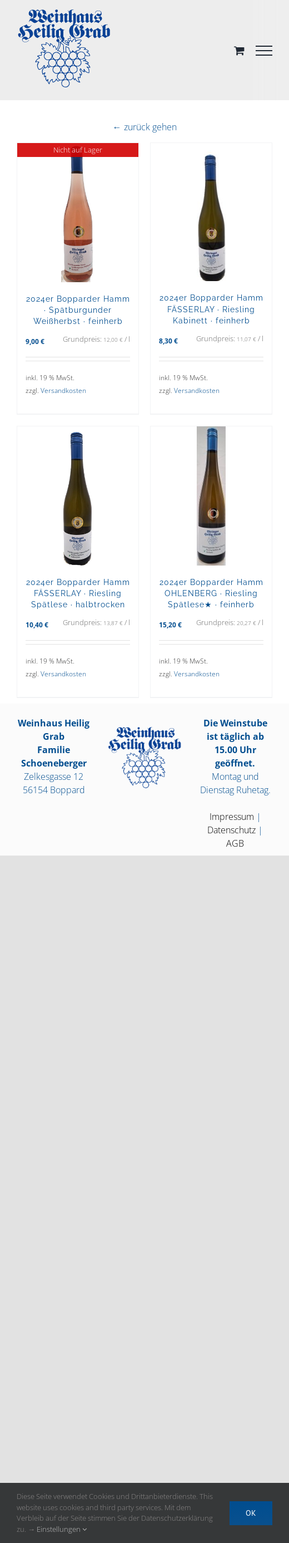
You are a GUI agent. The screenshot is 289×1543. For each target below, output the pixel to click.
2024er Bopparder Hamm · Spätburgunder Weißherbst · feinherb (78, 310)
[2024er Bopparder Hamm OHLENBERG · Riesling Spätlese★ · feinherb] (211, 496)
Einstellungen (62, 1529)
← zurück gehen (145, 127)
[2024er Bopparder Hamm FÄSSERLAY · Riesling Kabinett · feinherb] (211, 212)
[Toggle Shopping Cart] (239, 50)
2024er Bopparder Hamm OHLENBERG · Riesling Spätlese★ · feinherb (211, 593)
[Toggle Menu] (264, 51)
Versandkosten (63, 390)
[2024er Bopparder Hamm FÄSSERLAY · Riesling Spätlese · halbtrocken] (77, 496)
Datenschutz (231, 830)
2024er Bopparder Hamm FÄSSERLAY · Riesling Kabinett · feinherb (211, 309)
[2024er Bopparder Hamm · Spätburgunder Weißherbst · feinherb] (77, 212)
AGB (235, 843)
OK (251, 1513)
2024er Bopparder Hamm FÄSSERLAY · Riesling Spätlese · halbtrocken (78, 593)
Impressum (232, 816)
